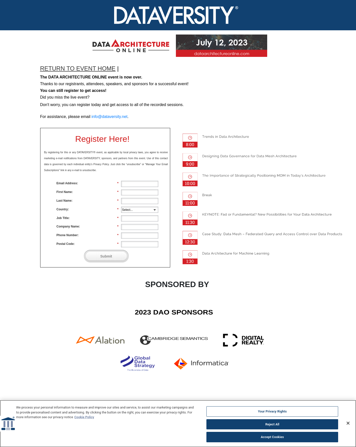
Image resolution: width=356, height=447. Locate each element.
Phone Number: (88, 235)
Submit (106, 256)
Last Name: (88, 200)
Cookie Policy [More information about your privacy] (84, 419)
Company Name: (88, 226)
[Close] (348, 425)
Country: (88, 209)
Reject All (272, 426)
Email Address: (88, 183)
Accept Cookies (272, 439)
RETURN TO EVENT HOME (78, 68)
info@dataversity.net (110, 116)
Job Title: (88, 218)
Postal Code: (88, 244)
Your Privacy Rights (272, 413)
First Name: (88, 192)
